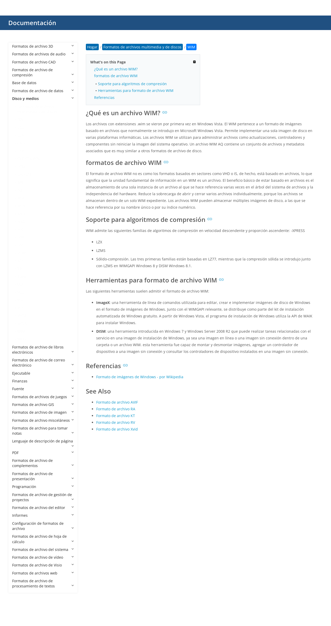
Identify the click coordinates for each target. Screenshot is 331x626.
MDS (21, 205)
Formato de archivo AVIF (117, 402)
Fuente (43, 388)
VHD (21, 307)
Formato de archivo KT (115, 415)
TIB (20, 268)
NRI (20, 229)
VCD (20, 292)
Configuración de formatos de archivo (43, 526)
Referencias (104, 97)
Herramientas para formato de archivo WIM (136, 90)
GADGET (24, 174)
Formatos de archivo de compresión (43, 72)
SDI (20, 260)
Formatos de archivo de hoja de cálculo (43, 539)
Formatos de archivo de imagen (43, 412)
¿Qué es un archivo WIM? (116, 69)
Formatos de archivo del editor (43, 507)
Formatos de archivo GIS (43, 404)
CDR (21, 135)
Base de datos (43, 82)
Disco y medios (43, 98)
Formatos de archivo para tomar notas (43, 431)
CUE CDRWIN (28, 158)
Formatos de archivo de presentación (43, 476)
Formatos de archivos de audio (43, 54)
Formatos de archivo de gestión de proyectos (43, 497)
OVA (21, 237)
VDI (20, 299)
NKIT (21, 213)
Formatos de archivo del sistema (43, 549)
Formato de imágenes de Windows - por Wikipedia (139, 376)
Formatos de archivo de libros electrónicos (43, 350)
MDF (21, 197)
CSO (21, 143)
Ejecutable (43, 373)
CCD (21, 127)
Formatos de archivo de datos (43, 90)
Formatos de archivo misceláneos (43, 420)
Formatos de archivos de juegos (43, 396)
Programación (43, 486)
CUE (20, 150)
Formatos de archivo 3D (43, 46)
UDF (20, 284)
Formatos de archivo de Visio (43, 565)
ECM (21, 166)
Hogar (92, 47)
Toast (22, 276)
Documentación (32, 22)
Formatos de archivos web (43, 573)
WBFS (22, 323)
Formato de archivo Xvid (117, 429)
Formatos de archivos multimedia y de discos (37, 109)
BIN (20, 119)
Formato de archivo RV (115, 422)
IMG (20, 182)
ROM (21, 252)
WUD (21, 339)
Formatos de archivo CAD (43, 62)
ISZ (19, 190)
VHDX (22, 315)
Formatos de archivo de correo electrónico (43, 363)
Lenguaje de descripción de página (43, 443)
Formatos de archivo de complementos (43, 463)
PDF (43, 452)
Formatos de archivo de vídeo (43, 557)
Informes (43, 515)
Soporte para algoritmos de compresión (132, 83)
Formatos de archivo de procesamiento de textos (43, 583)
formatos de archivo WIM (116, 75)
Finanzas (43, 380)
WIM (21, 331)
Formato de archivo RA (115, 408)
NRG (21, 221)
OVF (20, 245)
